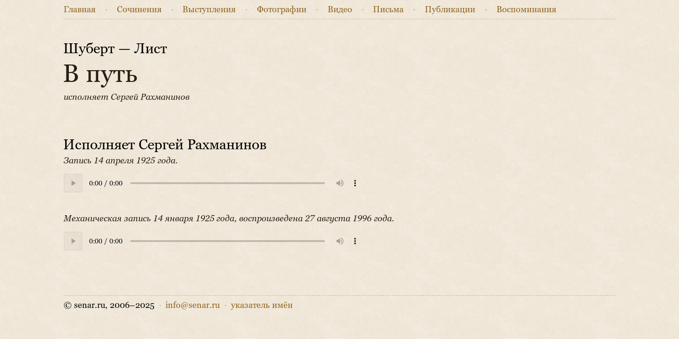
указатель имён (262, 305)
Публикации (450, 9)
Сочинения (139, 9)
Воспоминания (526, 9)
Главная (80, 9)
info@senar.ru (193, 305)
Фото (281, 9)
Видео (340, 9)
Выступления (209, 9)
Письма (388, 9)
